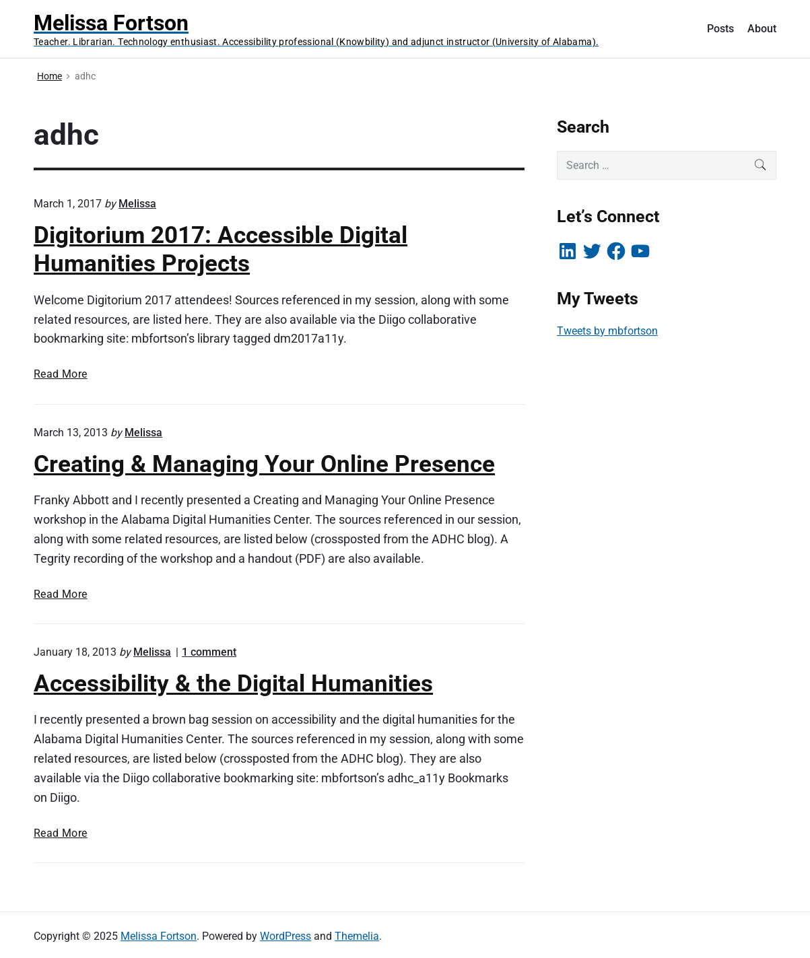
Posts (720, 28)
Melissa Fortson (159, 936)
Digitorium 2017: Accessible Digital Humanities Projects (220, 249)
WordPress (285, 936)
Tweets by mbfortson (607, 330)
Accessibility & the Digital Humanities (233, 683)
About (761, 28)
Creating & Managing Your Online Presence (264, 464)
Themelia (357, 936)
